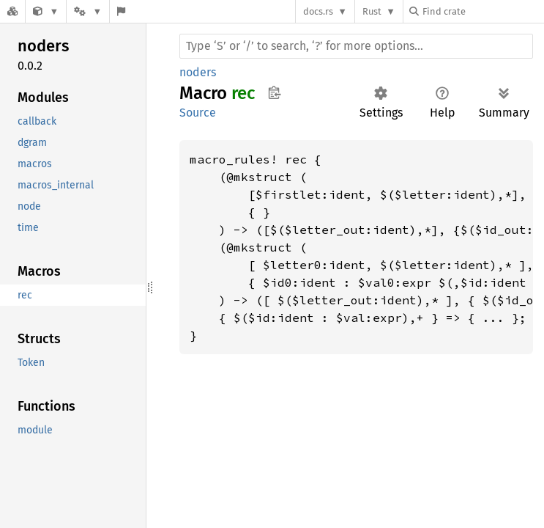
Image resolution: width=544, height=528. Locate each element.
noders (197, 72)
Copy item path (274, 92)
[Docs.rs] (12, 11)
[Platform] (88, 11)
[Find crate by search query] (482, 11)
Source (197, 113)
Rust (371, 11)
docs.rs (318, 11)
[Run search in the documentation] (356, 46)
